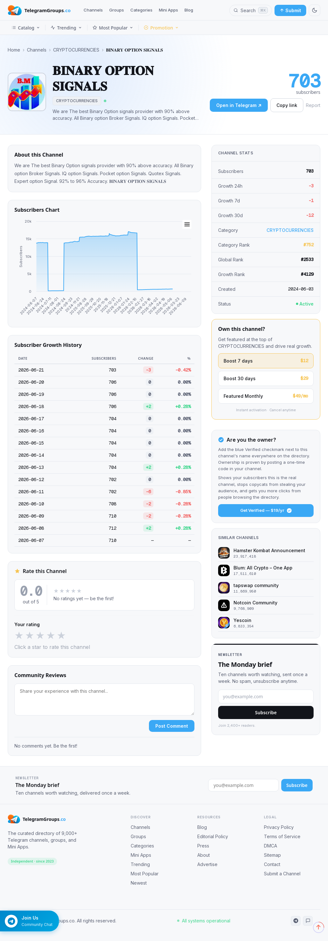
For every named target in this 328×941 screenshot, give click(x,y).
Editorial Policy (212, 836)
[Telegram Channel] (295, 921)
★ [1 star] (19, 635)
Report (313, 105)
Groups (116, 9)
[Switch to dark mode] (314, 10)
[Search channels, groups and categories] (250, 10)
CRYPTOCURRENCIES (76, 50)
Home (14, 50)
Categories (141, 9)
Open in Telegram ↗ (238, 105)
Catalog (26, 28)
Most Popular (113, 28)
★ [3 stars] (40, 635)
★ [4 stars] (50, 635)
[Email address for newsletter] (243, 785)
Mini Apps (168, 9)
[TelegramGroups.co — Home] (39, 10)
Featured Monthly (266, 396)
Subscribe (266, 712)
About (203, 855)
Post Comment (171, 726)
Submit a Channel (282, 873)
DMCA (270, 845)
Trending (66, 28)
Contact (272, 864)
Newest (139, 883)
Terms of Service (282, 836)
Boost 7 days (266, 360)
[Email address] (266, 696)
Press (203, 845)
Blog (188, 9)
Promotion (161, 28)
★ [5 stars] (61, 635)
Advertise (207, 864)
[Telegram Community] (308, 921)
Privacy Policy (279, 827)
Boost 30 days (266, 378)
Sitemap (272, 855)
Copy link (286, 105)
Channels (93, 9)
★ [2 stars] (29, 635)
